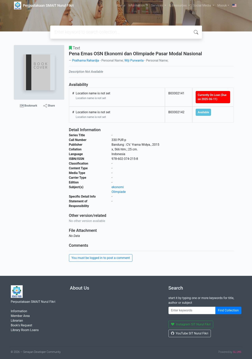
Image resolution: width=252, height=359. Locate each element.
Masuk (222, 5)
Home (121, 5)
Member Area (20, 316)
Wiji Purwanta (134, 60)
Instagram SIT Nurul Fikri (191, 324)
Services (157, 5)
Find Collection (228, 310)
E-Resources (178, 5)
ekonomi (118, 187)
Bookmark (28, 106)
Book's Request (21, 325)
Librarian (17, 320)
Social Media (202, 5)
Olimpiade (119, 192)
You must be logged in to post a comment (101, 258)
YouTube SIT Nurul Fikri (189, 333)
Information (137, 5)
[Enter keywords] (192, 310)
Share (49, 106)
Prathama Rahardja (85, 60)
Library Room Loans (25, 330)
